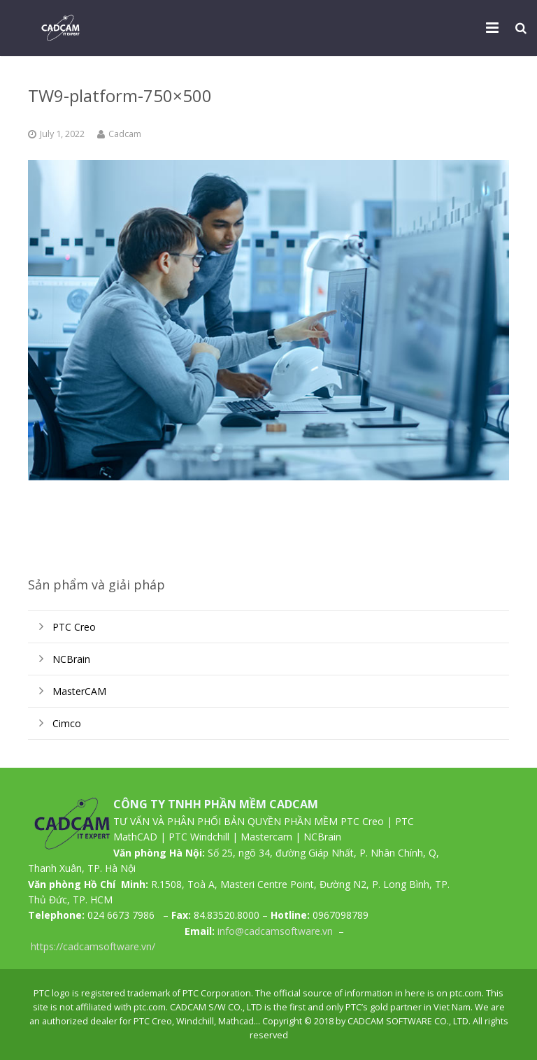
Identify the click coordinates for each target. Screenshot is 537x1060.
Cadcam (124, 134)
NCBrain (71, 659)
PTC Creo (74, 626)
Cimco (66, 723)
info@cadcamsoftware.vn (275, 931)
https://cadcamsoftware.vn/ (93, 946)
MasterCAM (79, 691)
